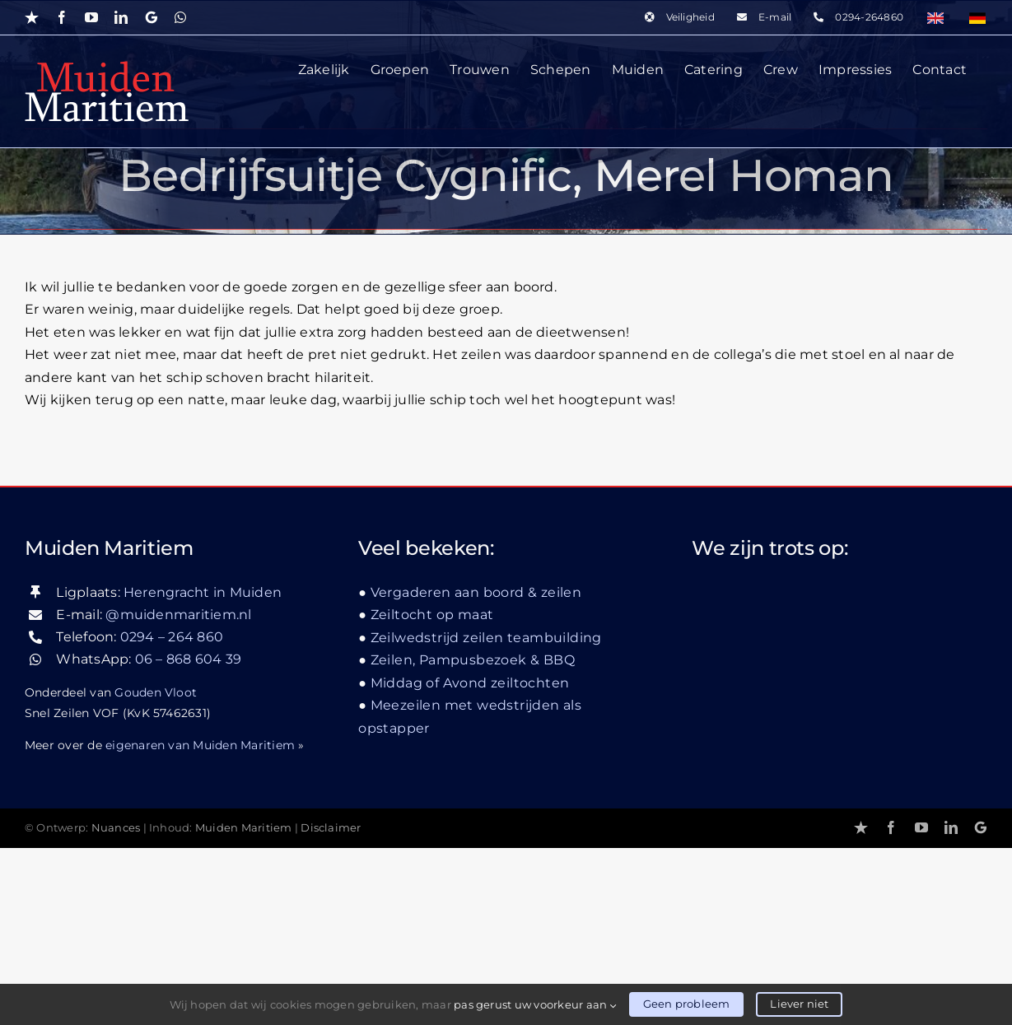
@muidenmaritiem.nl (178, 791)
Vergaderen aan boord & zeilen (476, 769)
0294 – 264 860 (171, 814)
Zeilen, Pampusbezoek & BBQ (473, 838)
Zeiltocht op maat (432, 792)
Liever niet (799, 1003)
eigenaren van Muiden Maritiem (200, 922)
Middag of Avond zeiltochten (470, 860)
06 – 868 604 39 (188, 837)
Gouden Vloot (155, 869)
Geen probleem (686, 1003)
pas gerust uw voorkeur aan (535, 1004)
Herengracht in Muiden (203, 769)
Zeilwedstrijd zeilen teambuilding (486, 814)
